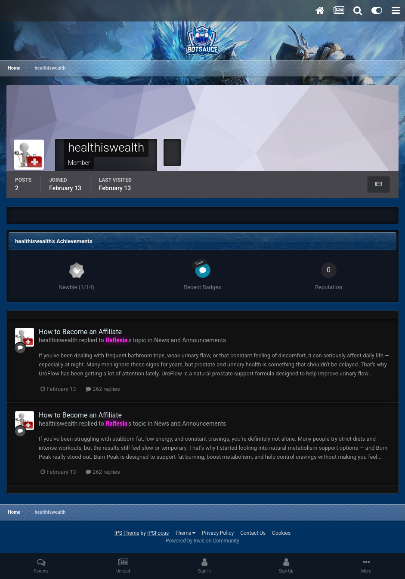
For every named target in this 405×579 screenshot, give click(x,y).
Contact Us (253, 533)
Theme (185, 533)
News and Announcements (190, 340)
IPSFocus (158, 533)
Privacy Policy (218, 533)
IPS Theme (126, 533)
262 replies (103, 389)
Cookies (281, 533)
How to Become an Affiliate (80, 332)
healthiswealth (58, 340)
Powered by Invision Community (202, 541)
